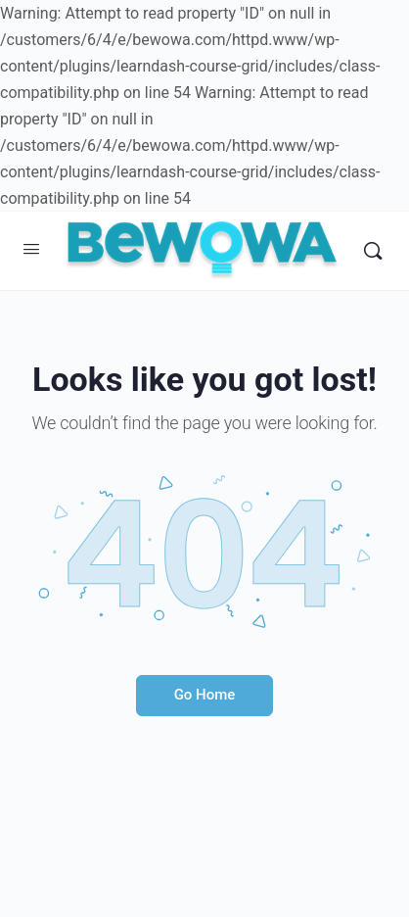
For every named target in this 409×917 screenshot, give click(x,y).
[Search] (373, 251)
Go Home (205, 694)
